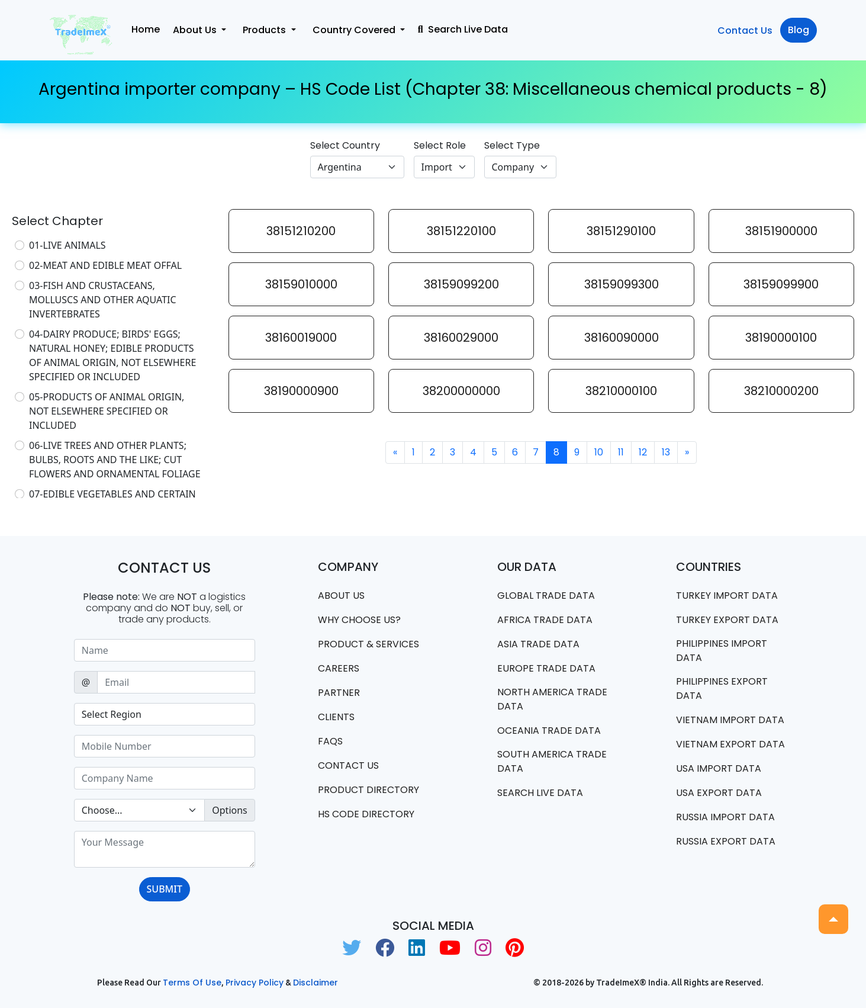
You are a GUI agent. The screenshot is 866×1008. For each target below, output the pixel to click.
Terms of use (192, 982)
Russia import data (725, 817)
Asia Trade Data (538, 644)
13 (666, 452)
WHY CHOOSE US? (359, 620)
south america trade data (552, 761)
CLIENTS (336, 717)
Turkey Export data (727, 620)
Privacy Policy (255, 982)
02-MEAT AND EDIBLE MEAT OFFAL (105, 265)
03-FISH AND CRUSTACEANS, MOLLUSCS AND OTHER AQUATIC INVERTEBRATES (102, 299)
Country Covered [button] (355, 30)
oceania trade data (549, 730)
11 (621, 452)
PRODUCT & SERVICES (368, 644)
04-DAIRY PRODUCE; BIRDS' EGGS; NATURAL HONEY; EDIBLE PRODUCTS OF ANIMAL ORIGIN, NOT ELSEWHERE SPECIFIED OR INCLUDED (112, 355)
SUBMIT (164, 888)
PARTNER (339, 692)
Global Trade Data (546, 595)
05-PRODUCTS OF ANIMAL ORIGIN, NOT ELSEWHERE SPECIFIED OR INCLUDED (106, 411)
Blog (798, 30)
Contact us (348, 765)
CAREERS (338, 668)
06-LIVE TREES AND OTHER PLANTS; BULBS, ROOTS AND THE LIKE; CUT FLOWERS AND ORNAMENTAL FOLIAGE (115, 459)
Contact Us (744, 30)
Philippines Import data (721, 650)
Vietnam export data (730, 744)
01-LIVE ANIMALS (67, 245)
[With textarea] (164, 849)
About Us (341, 595)
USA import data (718, 768)
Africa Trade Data (545, 620)
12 (643, 452)
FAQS (330, 741)
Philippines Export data (722, 688)
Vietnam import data (730, 720)
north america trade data (552, 699)
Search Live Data (463, 29)
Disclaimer (315, 982)
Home (145, 29)
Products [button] (265, 30)
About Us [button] (196, 30)
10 (598, 452)
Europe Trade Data (546, 668)
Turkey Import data (727, 595)
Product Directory (368, 790)
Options (229, 810)
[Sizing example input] (164, 650)
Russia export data (725, 841)
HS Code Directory (366, 814)
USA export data (719, 793)
